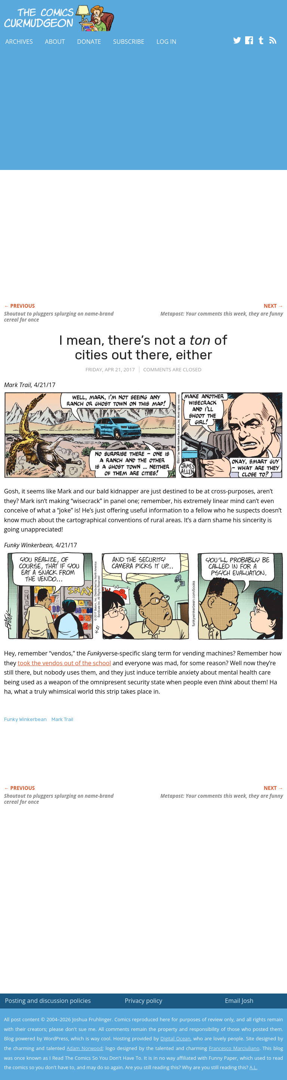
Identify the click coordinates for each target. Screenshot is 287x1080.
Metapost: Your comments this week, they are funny (221, 313)
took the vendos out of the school (64, 663)
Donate (89, 41)
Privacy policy (143, 1001)
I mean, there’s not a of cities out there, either (143, 347)
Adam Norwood (85, 1048)
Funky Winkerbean (25, 719)
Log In (166, 41)
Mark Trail (62, 719)
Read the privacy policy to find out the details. (220, 1033)
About (55, 41)
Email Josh (239, 1001)
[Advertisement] (87, 109)
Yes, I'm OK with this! (224, 1052)
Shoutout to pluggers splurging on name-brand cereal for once (59, 316)
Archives (19, 41)
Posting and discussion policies (48, 1001)
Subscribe (128, 41)
